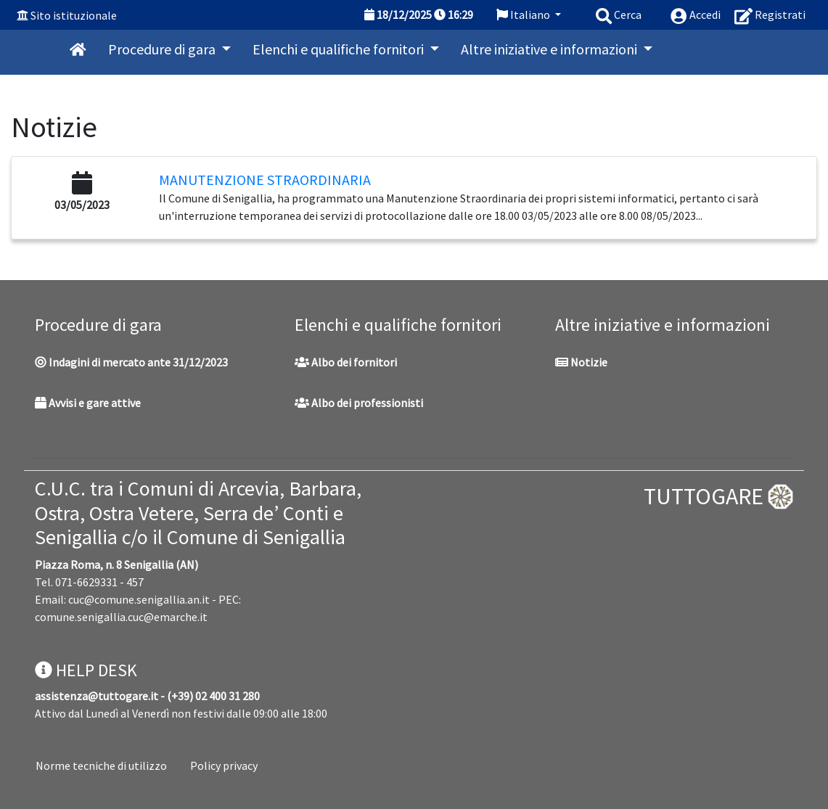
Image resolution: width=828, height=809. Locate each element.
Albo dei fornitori (346, 362)
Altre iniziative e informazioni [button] (550, 49)
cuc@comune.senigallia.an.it (139, 599)
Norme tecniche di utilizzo (101, 765)
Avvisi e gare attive (88, 402)
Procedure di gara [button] (163, 49)
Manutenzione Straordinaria (265, 180)
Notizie (581, 362)
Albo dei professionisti (359, 402)
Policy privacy (224, 765)
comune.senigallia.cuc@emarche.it (121, 616)
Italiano (524, 14)
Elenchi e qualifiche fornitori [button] (340, 49)
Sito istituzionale (73, 15)
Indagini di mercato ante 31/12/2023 (131, 362)
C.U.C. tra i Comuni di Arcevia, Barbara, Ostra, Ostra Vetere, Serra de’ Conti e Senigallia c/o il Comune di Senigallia (198, 512)
